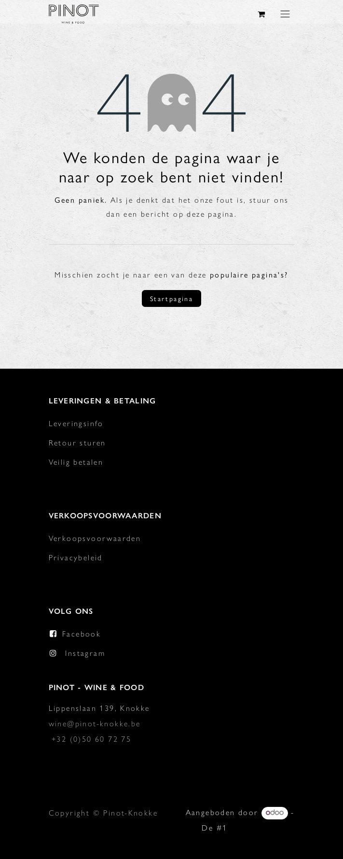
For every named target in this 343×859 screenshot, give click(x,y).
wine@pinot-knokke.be (95, 723)
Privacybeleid (76, 557)
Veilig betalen (76, 462)
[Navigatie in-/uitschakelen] (285, 14)
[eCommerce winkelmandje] (262, 14)
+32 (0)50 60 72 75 (91, 739)
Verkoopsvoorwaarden (95, 538)
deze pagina (210, 214)
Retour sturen (77, 442)
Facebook (81, 633)
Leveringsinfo (76, 423)
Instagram (85, 653)
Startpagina (171, 298)
